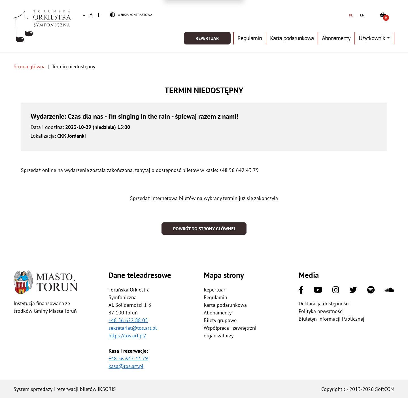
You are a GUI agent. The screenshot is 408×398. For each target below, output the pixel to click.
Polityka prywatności (321, 311)
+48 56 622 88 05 (128, 320)
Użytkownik (372, 38)
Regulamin (249, 38)
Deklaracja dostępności (324, 303)
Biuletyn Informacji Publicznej (331, 319)
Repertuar (207, 38)
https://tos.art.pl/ (127, 335)
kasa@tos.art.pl (126, 366)
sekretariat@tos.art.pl (133, 328)
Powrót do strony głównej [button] (204, 228)
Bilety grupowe (220, 320)
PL (351, 15)
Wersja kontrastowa (135, 14)
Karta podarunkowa (292, 38)
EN (362, 15)
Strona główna (30, 66)
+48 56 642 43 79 (128, 358)
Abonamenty (336, 38)
